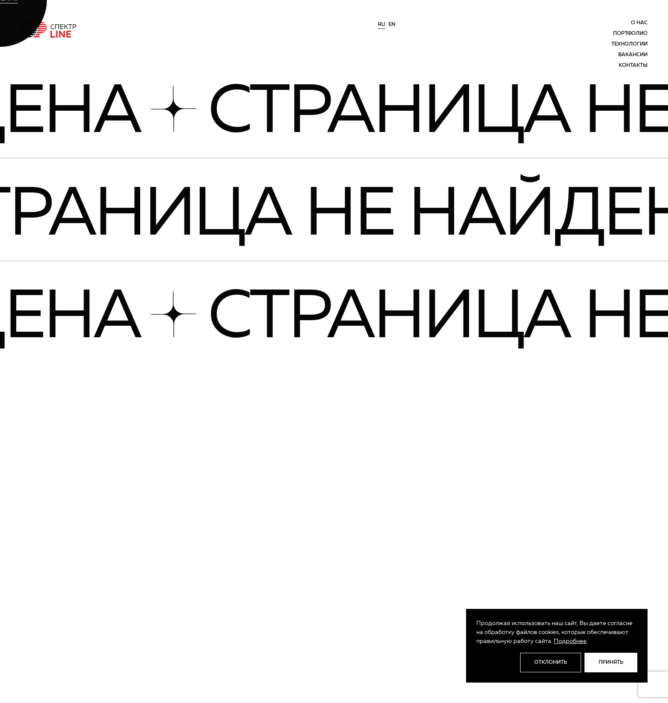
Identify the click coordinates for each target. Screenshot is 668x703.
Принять (611, 662)
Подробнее (570, 641)
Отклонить (550, 662)
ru (381, 24)
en (392, 24)
